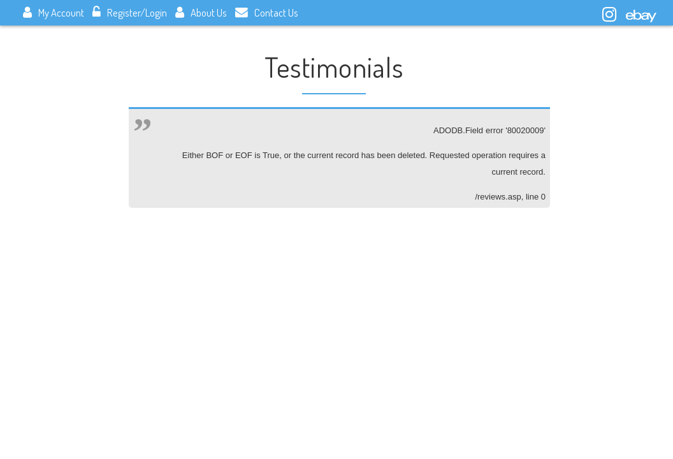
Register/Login (129, 12)
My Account (53, 12)
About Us (201, 12)
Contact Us (266, 12)
